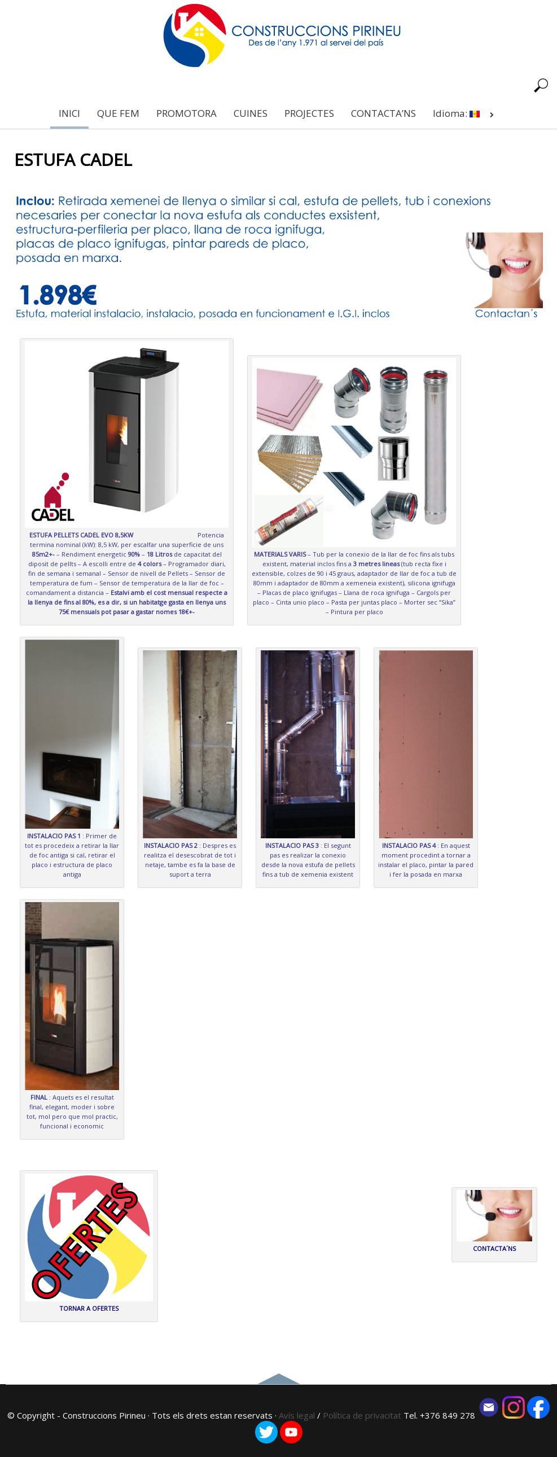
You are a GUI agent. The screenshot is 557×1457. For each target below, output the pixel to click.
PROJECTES (309, 113)
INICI (69, 113)
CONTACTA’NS (383, 113)
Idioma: (465, 113)
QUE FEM (118, 113)
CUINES (250, 113)
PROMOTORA (186, 113)
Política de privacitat (363, 1415)
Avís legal (297, 1415)
